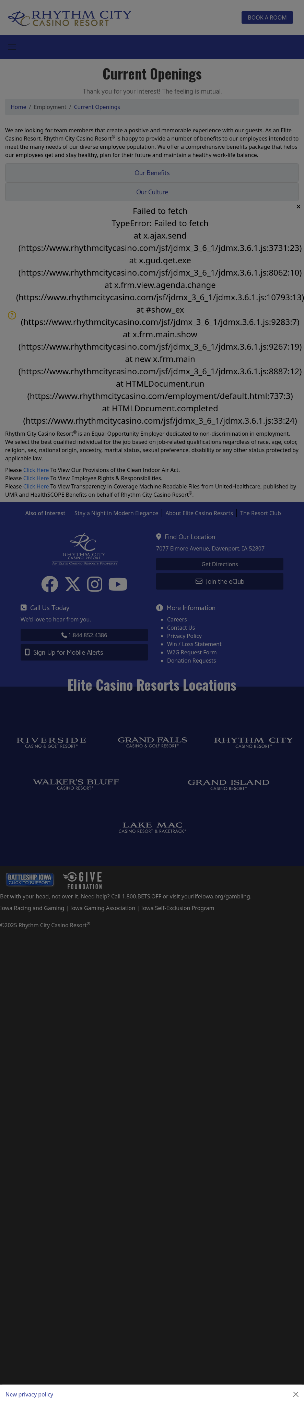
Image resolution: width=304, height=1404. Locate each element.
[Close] (295, 1394)
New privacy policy (29, 1394)
